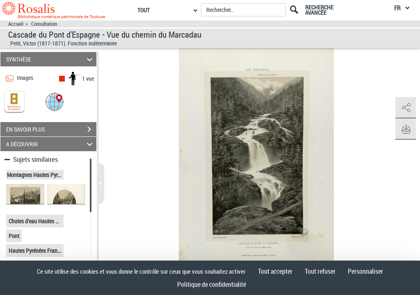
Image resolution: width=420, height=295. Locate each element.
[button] (54, 101)
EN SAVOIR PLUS (51, 129)
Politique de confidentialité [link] (211, 284)
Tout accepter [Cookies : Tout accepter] (275, 271)
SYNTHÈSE (50, 59)
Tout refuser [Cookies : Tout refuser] (320, 271)
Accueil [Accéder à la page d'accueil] (15, 23)
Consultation (44, 23)
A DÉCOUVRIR (50, 144)
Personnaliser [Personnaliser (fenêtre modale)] (365, 271)
